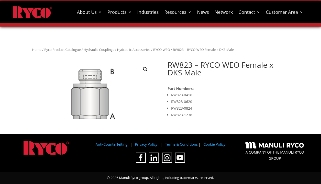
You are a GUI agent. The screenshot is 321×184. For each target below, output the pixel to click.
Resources (175, 12)
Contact (246, 12)
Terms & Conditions (181, 144)
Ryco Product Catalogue (62, 49)
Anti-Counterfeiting (111, 144)
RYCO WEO (161, 49)
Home (36, 49)
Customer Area (282, 12)
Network (224, 12)
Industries (148, 12)
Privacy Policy (146, 144)
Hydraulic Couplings (99, 49)
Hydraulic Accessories (133, 49)
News (203, 12)
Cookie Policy (214, 144)
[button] (145, 69)
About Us (87, 12)
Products (117, 12)
